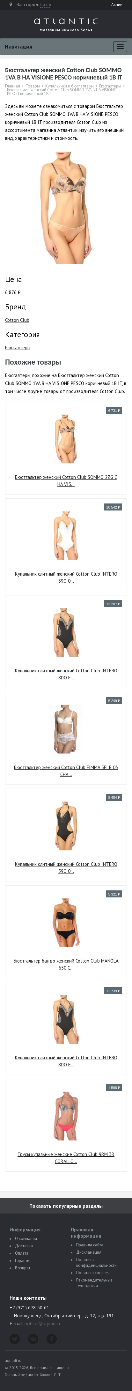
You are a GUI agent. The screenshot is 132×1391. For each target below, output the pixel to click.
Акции (116, 4)
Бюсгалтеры (110, 86)
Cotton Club (17, 320)
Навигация (18, 46)
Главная (12, 86)
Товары (33, 86)
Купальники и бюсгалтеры (69, 86)
